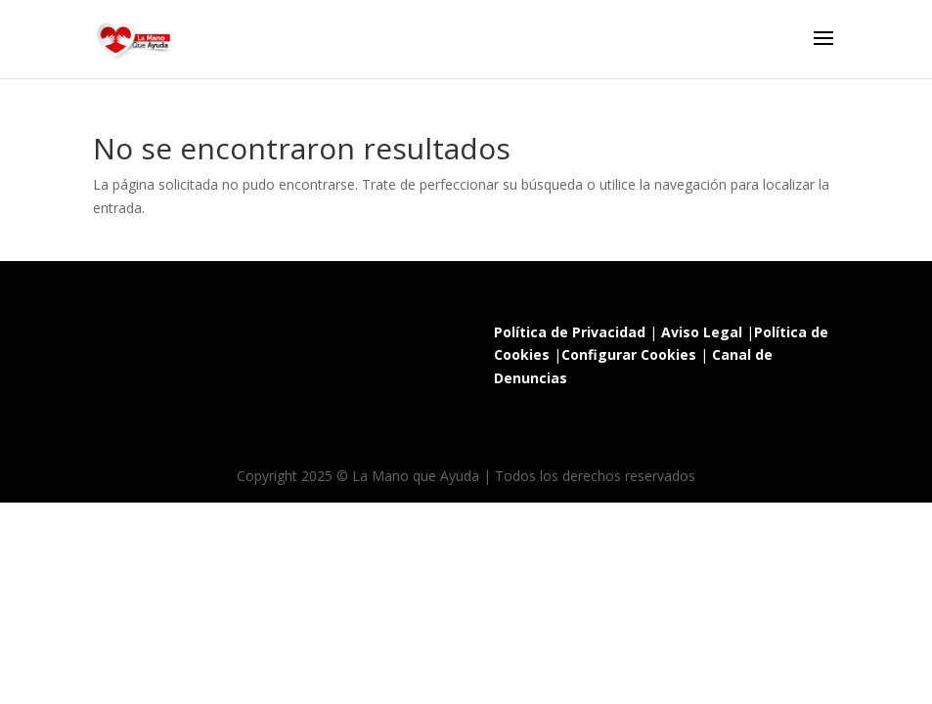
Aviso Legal (701, 332)
